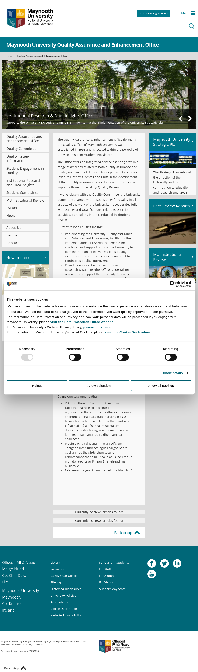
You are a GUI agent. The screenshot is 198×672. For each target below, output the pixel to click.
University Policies (63, 595)
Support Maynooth (112, 589)
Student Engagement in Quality (25, 170)
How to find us (19, 257)
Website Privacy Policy (66, 615)
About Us (13, 227)
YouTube (151, 575)
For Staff (105, 569)
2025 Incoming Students (153, 13)
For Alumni (107, 576)
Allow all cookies (161, 385)
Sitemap (56, 582)
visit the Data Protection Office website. (82, 322)
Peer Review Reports (171, 205)
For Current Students (114, 562)
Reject (37, 385)
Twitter (164, 564)
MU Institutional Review (25, 200)
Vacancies (58, 569)
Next (190, 119)
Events (11, 208)
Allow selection (99, 385)
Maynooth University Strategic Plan (171, 142)
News (10, 215)
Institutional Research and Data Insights (23, 182)
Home (9, 55)
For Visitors (107, 582)
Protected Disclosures (66, 589)
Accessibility (59, 602)
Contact (12, 243)
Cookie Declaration (64, 609)
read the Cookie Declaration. (128, 332)
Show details (173, 373)
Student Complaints (22, 192)
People (11, 235)
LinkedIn (177, 564)
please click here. (97, 327)
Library (55, 562)
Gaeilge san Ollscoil (64, 576)
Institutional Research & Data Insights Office (49, 116)
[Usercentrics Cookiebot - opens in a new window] (172, 284)
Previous (181, 119)
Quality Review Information (17, 158)
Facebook (151, 564)
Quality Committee (21, 148)
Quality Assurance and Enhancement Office (42, 55)
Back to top (123, 532)
